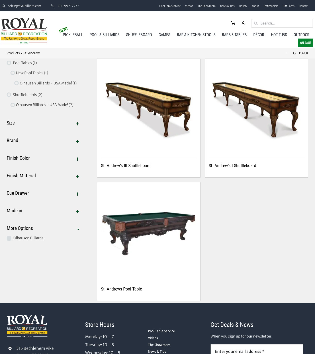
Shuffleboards (27, 94)
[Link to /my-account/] (243, 23)
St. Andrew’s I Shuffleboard (232, 165)
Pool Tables (25, 63)
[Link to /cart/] (233, 23)
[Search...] (282, 23)
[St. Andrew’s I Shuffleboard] (257, 110)
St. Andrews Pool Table (121, 289)
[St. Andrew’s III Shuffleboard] (149, 110)
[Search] (256, 23)
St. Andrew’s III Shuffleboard (126, 165)
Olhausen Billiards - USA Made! (48, 83)
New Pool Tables (32, 73)
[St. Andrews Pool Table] (149, 234)
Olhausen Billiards (28, 238)
